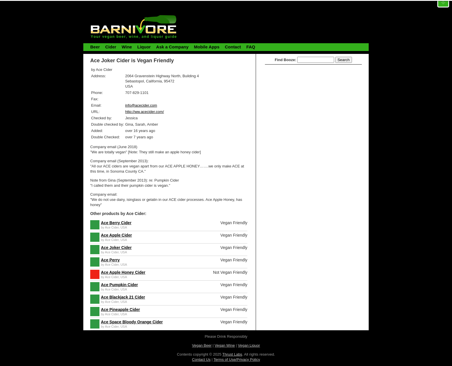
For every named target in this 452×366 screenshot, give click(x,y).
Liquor (144, 46)
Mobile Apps (207, 46)
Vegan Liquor (249, 345)
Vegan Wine (225, 345)
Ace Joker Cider (116, 247)
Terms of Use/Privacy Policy (237, 359)
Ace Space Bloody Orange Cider (132, 322)
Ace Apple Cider (116, 235)
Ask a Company (172, 46)
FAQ (250, 46)
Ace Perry (110, 260)
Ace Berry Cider (116, 222)
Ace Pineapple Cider (120, 309)
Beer (95, 46)
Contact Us (201, 359)
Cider (110, 46)
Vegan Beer (202, 345)
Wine (127, 46)
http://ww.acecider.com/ (144, 112)
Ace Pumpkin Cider (119, 284)
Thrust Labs (232, 354)
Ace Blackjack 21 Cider (123, 297)
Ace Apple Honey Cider (123, 272)
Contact (233, 46)
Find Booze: (285, 60)
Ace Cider (112, 227)
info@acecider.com (141, 105)
